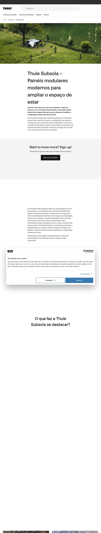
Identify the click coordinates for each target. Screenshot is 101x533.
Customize (50, 280)
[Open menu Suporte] (47, 15)
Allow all (79, 280)
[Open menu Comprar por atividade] (27, 15)
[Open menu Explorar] (40, 15)
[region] (26, 383)
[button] (26, 383)
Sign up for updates (50, 158)
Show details (85, 274)
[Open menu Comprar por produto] (11, 15)
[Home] (12, 8)
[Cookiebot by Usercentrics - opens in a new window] (84, 251)
